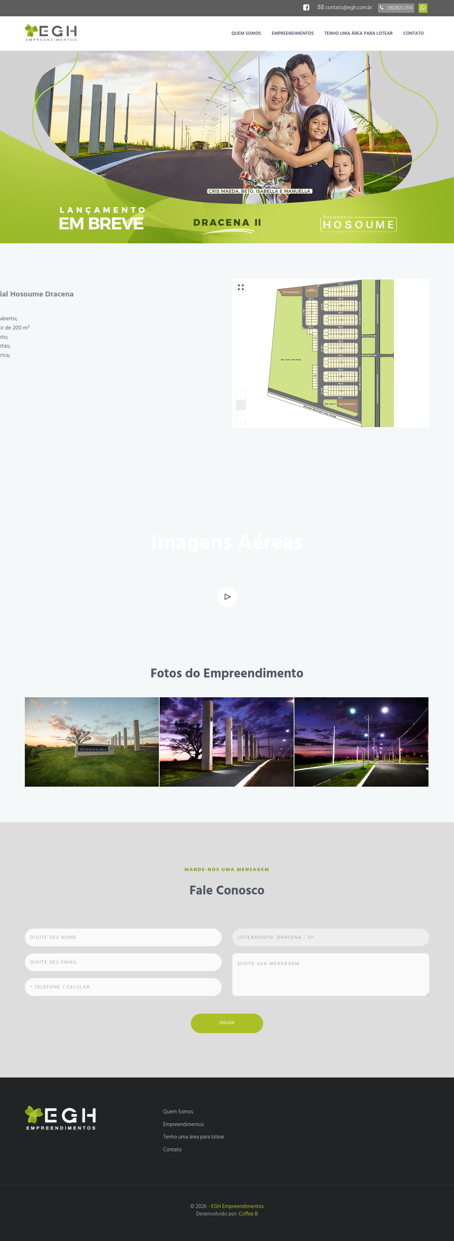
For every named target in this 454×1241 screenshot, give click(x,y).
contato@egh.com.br (345, 8)
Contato (413, 33)
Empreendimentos (293, 33)
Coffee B (248, 1214)
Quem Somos (246, 33)
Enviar (227, 1023)
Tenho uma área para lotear (359, 33)
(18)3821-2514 (396, 8)
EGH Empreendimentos (237, 1206)
